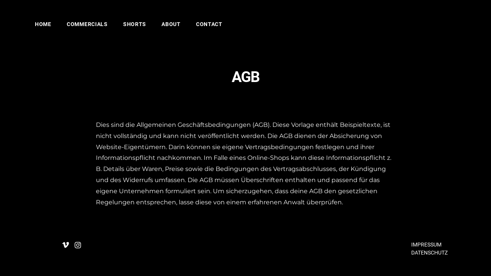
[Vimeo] (65, 245)
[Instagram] (78, 245)
